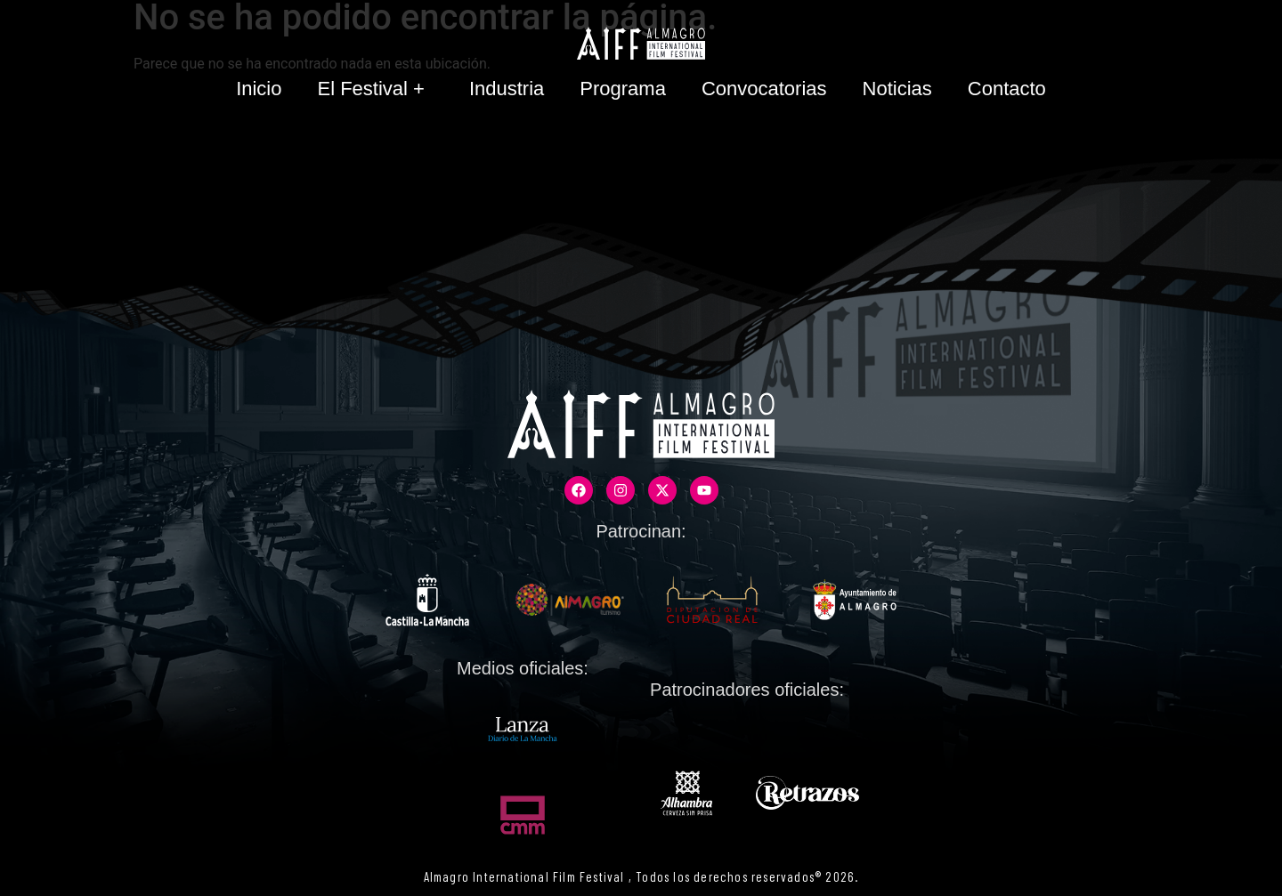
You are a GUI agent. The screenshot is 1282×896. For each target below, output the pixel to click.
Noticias (897, 88)
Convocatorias (764, 88)
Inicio (258, 88)
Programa (623, 88)
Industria (506, 88)
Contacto (1007, 88)
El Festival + (375, 88)
